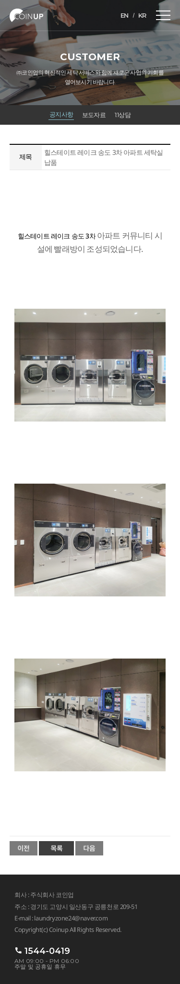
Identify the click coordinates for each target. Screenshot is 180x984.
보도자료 (94, 115)
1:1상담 (123, 115)
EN (124, 15)
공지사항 (61, 114)
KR (142, 15)
